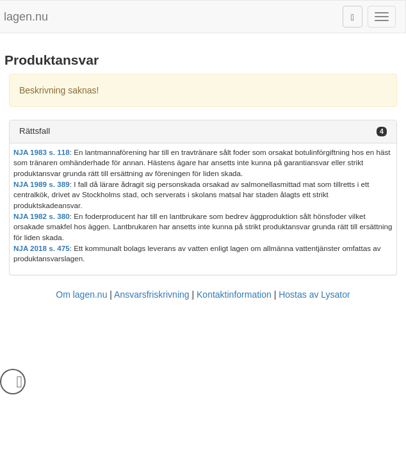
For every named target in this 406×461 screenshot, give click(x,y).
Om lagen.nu (81, 294)
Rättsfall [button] (34, 131)
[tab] (203, 131)
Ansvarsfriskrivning (151, 294)
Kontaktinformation (234, 294)
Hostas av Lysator (314, 294)
